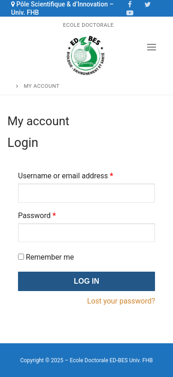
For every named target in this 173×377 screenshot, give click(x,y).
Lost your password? (121, 301)
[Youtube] (130, 12)
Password (37, 215)
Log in (86, 281)
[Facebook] (130, 4)
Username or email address (65, 175)
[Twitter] (147, 4)
